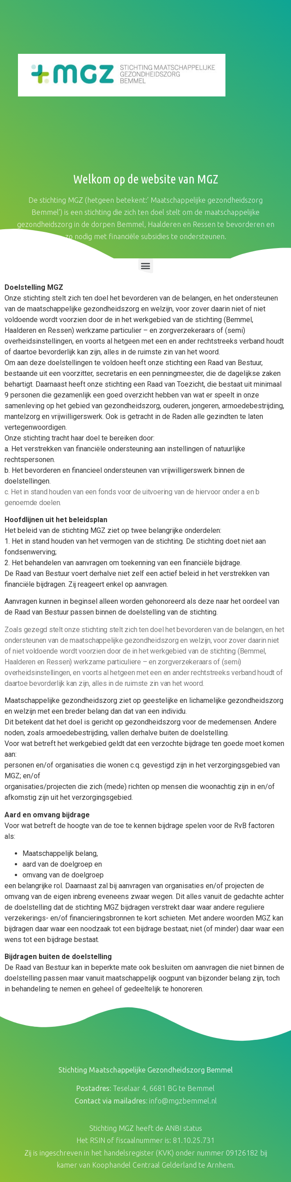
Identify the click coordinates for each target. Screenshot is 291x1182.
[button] (145, 265)
